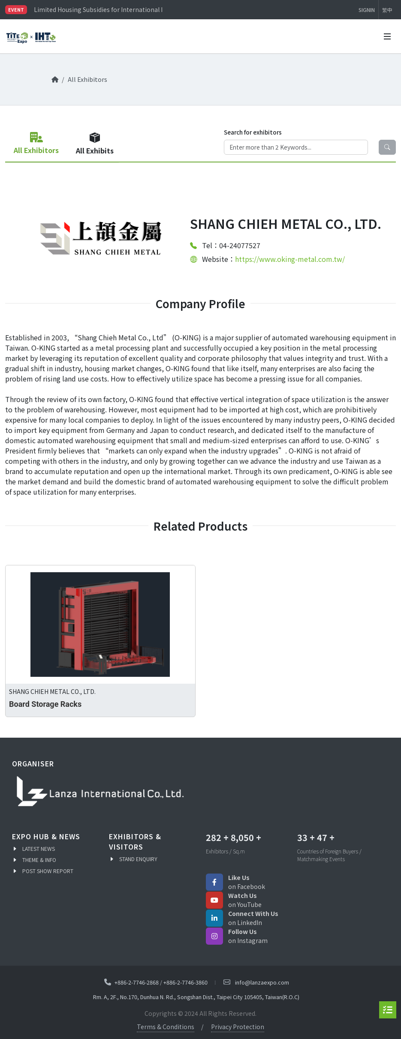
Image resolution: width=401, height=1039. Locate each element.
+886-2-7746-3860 (185, 982)
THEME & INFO (39, 859)
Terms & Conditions (165, 1026)
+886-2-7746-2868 (137, 982)
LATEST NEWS (38, 848)
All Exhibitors (87, 79)
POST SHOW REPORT (47, 870)
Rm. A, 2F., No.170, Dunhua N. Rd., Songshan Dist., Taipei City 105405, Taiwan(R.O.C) (196, 997)
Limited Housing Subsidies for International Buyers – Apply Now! (98, 9)
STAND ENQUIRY (138, 858)
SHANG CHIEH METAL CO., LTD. (52, 691)
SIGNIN (367, 9)
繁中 (387, 9)
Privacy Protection (237, 1026)
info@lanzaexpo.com (262, 982)
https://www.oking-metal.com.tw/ (290, 259)
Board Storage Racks (45, 704)
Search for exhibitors (253, 132)
